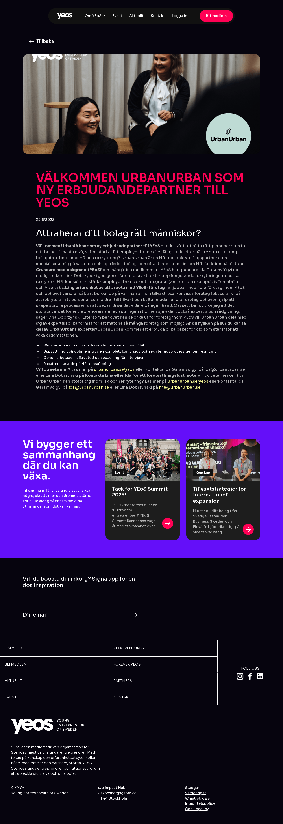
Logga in (179, 15)
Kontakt (158, 15)
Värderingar (195, 793)
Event (117, 15)
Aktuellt (136, 15)
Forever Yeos (127, 664)
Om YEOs (13, 648)
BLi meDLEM (16, 664)
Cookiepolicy (197, 809)
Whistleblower (198, 798)
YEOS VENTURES (128, 648)
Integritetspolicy (200, 803)
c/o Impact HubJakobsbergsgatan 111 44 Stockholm (117, 793)
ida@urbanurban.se (89, 387)
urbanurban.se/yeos (114, 369)
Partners (122, 680)
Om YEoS (93, 15)
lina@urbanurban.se (179, 387)
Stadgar (192, 787)
